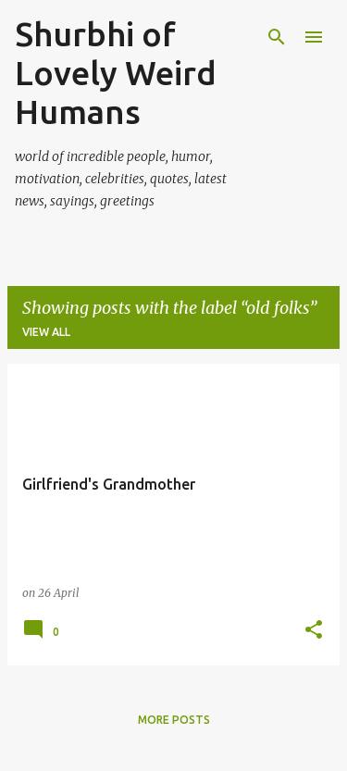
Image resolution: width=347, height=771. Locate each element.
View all (46, 332)
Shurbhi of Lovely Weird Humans (116, 73)
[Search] (277, 37)
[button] (314, 630)
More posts (174, 720)
